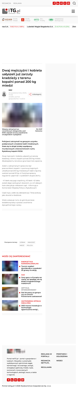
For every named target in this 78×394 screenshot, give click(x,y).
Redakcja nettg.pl (45, 362)
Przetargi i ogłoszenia (62, 355)
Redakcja (6, 3)
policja (30, 245)
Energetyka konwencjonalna (30, 263)
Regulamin (46, 367)
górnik (22, 242)
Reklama (17, 3)
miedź (22, 245)
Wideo (59, 361)
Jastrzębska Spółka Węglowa (31, 302)
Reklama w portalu (46, 355)
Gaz (23, 275)
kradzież (31, 242)
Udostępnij (35, 94)
